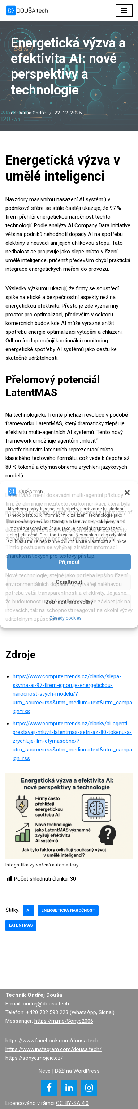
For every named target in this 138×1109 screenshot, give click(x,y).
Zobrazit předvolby (69, 602)
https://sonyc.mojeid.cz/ (34, 1058)
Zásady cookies (65, 618)
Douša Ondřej (32, 112)
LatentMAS (21, 925)
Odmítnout (69, 582)
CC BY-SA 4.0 (72, 1103)
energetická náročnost (68, 910)
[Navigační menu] (124, 10)
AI (28, 910)
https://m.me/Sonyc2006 (63, 1021)
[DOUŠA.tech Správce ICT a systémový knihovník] (27, 10)
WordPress (86, 1071)
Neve (45, 1071)
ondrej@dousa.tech (46, 1003)
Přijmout (69, 562)
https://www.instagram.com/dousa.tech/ (53, 1049)
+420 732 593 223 (47, 1012)
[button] (127, 492)
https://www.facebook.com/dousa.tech (51, 1040)
